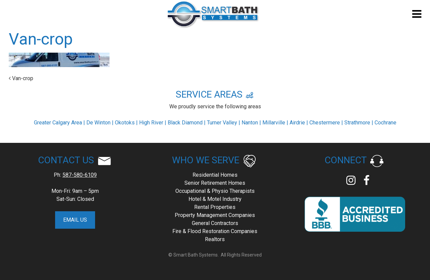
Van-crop (21, 78)
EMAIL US (75, 220)
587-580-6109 (79, 175)
